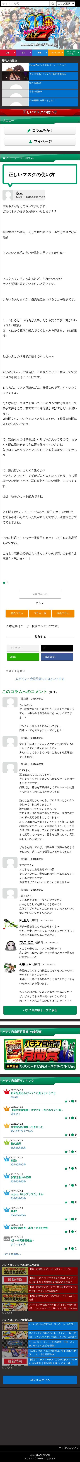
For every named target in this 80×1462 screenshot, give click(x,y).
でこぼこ (26, 942)
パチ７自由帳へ (12, 1254)
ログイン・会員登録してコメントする (40, 678)
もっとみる (7, 1313)
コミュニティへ (40, 1379)
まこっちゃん (18, 1244)
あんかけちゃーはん (22, 1130)
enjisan (14, 1097)
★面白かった (40, 594)
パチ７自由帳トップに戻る (40, 1010)
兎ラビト (16, 1114)
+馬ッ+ (25, 964)
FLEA (24, 920)
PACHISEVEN (43, 1455)
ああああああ (18, 1147)
